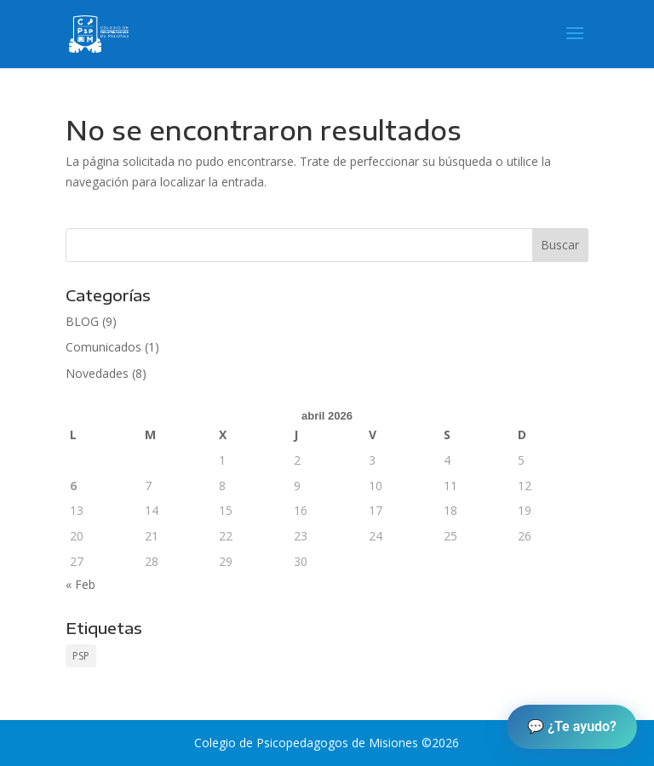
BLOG (82, 321)
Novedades (97, 373)
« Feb (80, 584)
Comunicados (103, 347)
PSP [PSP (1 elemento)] (80, 656)
